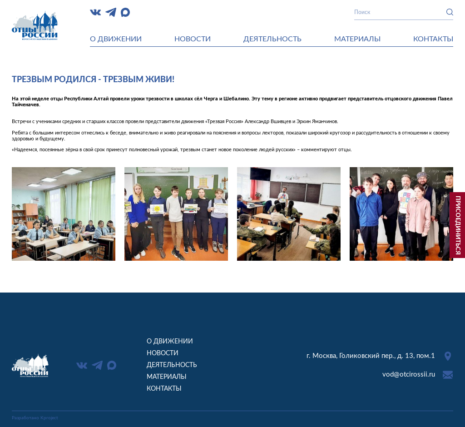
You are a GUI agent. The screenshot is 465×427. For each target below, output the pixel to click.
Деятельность (272, 39)
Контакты (433, 39)
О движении (116, 39)
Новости (192, 39)
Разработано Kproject (35, 418)
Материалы (357, 39)
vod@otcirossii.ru (408, 374)
